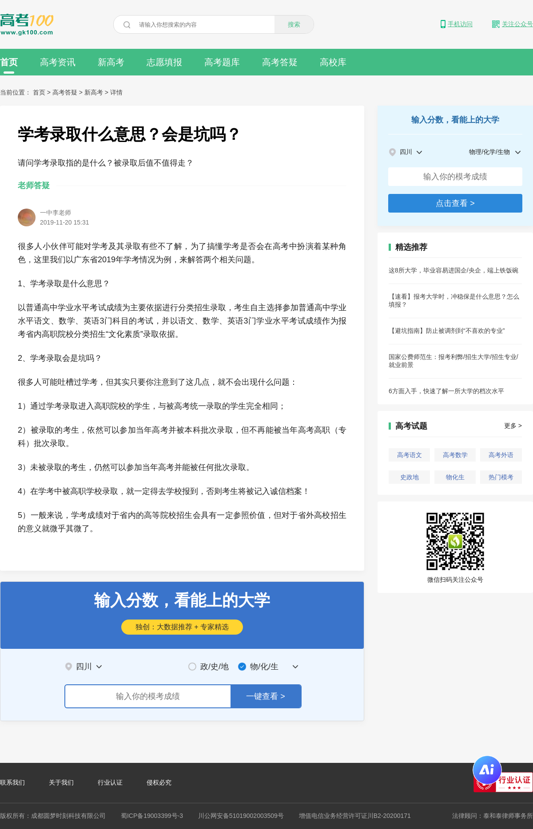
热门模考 (501, 477)
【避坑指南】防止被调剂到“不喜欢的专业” (447, 330)
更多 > (513, 425)
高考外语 (501, 454)
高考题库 (222, 62)
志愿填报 (164, 62)
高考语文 (409, 454)
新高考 (111, 62)
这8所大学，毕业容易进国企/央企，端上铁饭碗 (453, 270)
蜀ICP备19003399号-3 (152, 815)
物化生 (455, 477)
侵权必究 (159, 782)
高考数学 (455, 454)
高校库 (333, 62)
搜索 (294, 24)
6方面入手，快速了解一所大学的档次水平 (446, 391)
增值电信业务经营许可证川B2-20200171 (355, 815)
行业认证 (110, 782)
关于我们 (61, 782)
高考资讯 (58, 62)
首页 (9, 65)
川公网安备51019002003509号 (241, 815)
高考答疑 (280, 62)
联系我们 (12, 782)
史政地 (409, 477)
